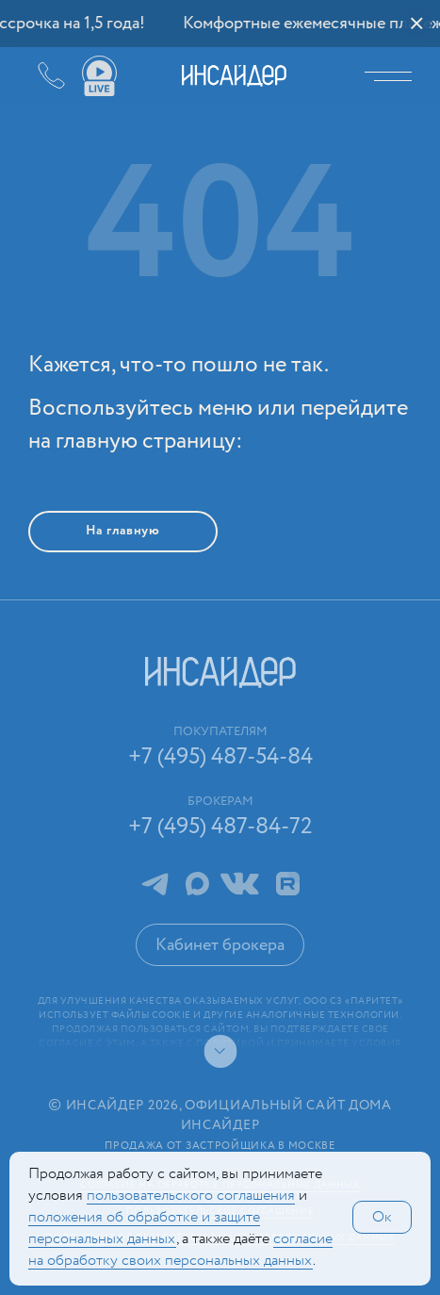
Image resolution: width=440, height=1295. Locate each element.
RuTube (288, 883)
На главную (123, 530)
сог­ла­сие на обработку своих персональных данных (180, 1249)
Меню (393, 75)
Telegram (154, 883)
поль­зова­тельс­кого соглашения (191, 1195)
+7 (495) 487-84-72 (220, 827)
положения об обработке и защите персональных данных (144, 1228)
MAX (197, 883)
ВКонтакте (239, 883)
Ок (382, 1217)
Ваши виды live (98, 76)
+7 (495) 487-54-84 (37, 75)
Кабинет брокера (220, 945)
